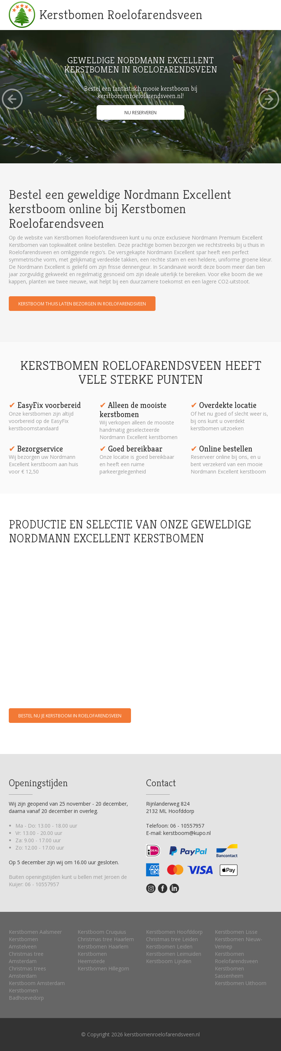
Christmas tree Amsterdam (26, 957)
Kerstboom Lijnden (168, 961)
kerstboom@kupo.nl (187, 832)
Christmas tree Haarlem (106, 939)
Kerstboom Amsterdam (37, 983)
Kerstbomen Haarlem (103, 946)
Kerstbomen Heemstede (92, 957)
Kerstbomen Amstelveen (23, 943)
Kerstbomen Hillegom (103, 968)
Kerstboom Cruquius (102, 931)
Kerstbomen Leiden (169, 946)
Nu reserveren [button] (140, 112)
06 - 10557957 (42, 884)
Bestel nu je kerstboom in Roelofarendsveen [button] (69, 716)
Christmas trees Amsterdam (27, 972)
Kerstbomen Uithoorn (240, 983)
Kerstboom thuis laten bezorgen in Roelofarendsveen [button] (82, 304)
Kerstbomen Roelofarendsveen (120, 14)
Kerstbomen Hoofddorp (174, 931)
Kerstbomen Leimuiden (173, 953)
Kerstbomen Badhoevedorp (26, 994)
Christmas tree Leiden (172, 939)
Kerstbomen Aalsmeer (35, 931)
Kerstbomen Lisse (236, 931)
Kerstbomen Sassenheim (229, 972)
